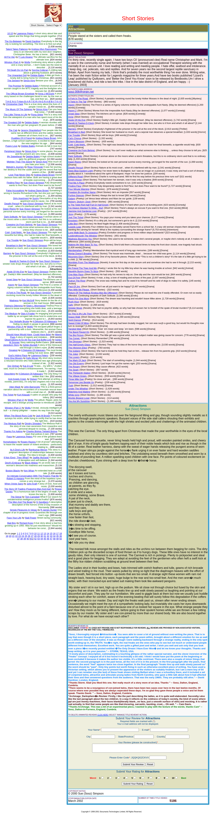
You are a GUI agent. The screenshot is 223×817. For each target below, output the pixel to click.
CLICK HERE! (102, 715)
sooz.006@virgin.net (81, 91)
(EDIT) (76, 26)
